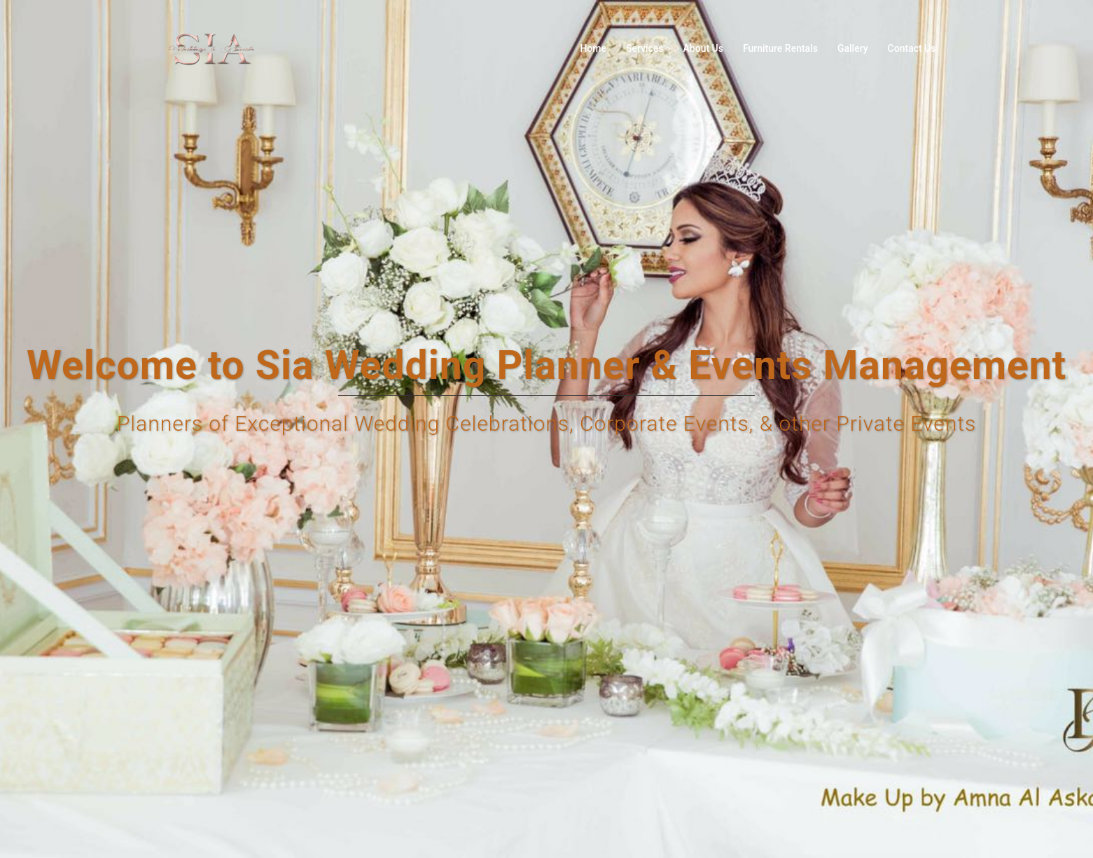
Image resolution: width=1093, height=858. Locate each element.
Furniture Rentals (780, 48)
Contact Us (912, 48)
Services (645, 48)
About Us (703, 48)
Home (593, 48)
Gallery (852, 48)
